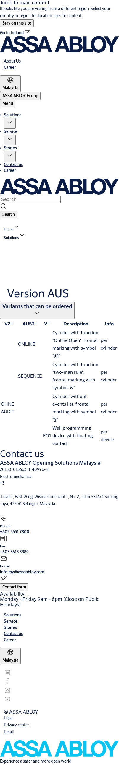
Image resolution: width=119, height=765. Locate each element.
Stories (10, 148)
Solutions (12, 115)
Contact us (13, 164)
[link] (15, 32)
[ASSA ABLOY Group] (20, 96)
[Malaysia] (10, 83)
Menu (7, 103)
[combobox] (30, 199)
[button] (17, 23)
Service (10, 131)
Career (10, 170)
